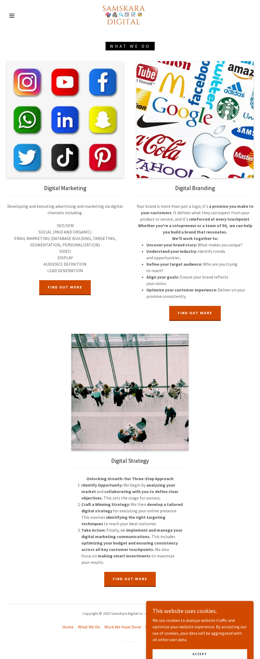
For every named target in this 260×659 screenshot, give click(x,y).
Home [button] (68, 627)
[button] (12, 15)
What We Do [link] (89, 627)
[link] (123, 15)
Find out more (65, 287)
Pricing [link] (191, 627)
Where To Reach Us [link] (162, 627)
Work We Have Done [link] (122, 627)
